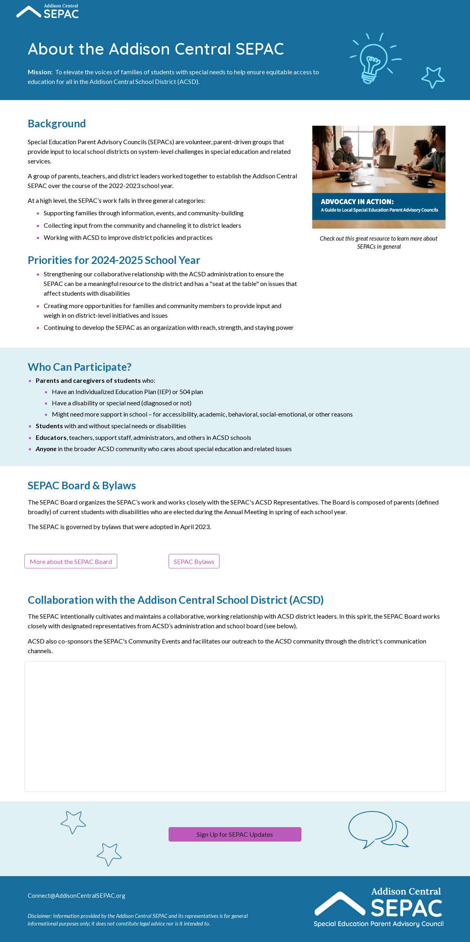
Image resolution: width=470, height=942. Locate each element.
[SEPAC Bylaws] (194, 561)
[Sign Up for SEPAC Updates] (235, 834)
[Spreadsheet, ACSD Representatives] (234, 726)
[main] (180, 61)
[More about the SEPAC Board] (71, 561)
